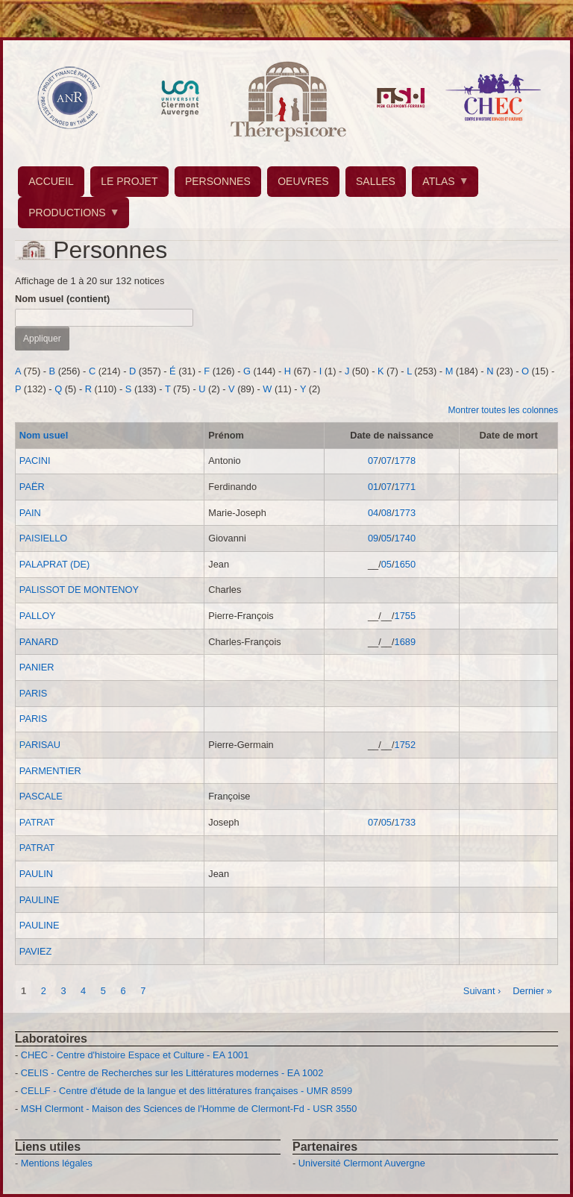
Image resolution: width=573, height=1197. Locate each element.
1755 (405, 615)
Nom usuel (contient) (62, 298)
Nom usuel (43, 435)
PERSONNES (218, 181)
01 (373, 486)
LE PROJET (129, 181)
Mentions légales (57, 1163)
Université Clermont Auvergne (361, 1163)
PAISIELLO (43, 538)
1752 (405, 744)
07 (373, 460)
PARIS (33, 693)
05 (386, 538)
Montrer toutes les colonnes (503, 410)
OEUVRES (303, 181)
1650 (405, 564)
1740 (405, 538)
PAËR (32, 486)
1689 (405, 641)
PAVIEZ (35, 951)
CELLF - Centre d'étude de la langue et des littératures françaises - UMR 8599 (186, 1090)
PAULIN (36, 873)
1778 (405, 460)
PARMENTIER (50, 770)
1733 (405, 822)
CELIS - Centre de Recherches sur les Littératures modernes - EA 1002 (172, 1072)
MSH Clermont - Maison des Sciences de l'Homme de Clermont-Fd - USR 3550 (189, 1108)
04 (373, 512)
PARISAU (39, 744)
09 (373, 538)
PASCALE (41, 796)
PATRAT (37, 822)
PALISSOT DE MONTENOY (79, 589)
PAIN (30, 512)
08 (386, 512)
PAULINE (39, 899)
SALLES (375, 181)
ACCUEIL (51, 181)
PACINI (35, 460)
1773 (405, 512)
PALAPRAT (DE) (54, 564)
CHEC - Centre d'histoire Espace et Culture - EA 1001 (134, 1055)
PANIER (36, 667)
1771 (405, 486)
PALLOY (37, 615)
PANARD (38, 641)
